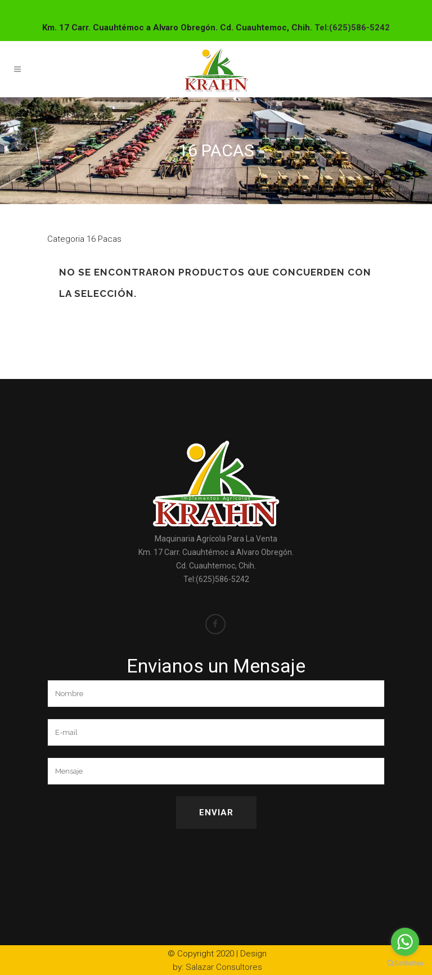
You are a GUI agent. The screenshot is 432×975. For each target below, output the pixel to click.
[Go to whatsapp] (405, 942)
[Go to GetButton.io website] (405, 963)
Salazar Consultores (224, 967)
